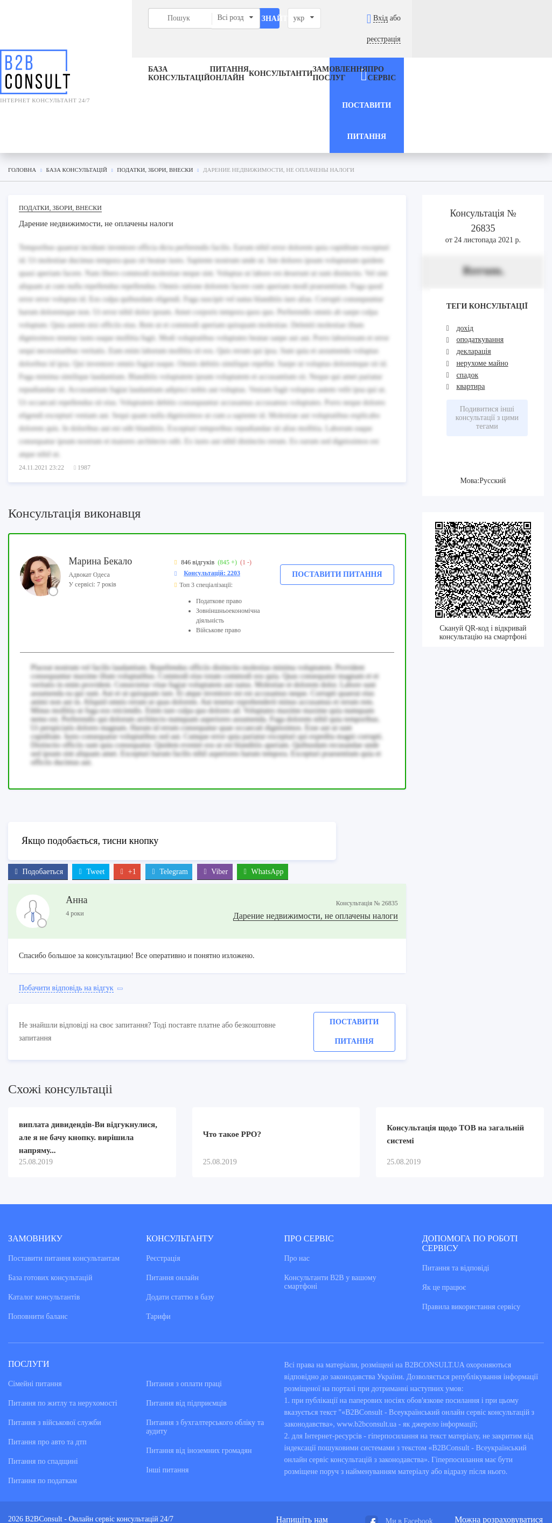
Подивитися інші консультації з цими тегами (487, 335)
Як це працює (444, 1205)
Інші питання (167, 1388)
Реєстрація (163, 1176)
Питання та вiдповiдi (456, 1186)
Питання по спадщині (43, 1379)
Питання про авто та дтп (47, 1360)
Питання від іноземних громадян (198, 1369)
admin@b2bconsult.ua (310, 1447)
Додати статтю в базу (180, 1215)
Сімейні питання (35, 1302)
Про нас (297, 1176)
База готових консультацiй (50, 1196)
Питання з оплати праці (184, 1302)
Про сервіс (370, 53)
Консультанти (256, 53)
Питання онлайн (191, 53)
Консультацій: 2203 (212, 490)
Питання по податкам (42, 1399)
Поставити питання (337, 491)
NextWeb (83, 1474)
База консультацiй (133, 53)
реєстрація (522, 18)
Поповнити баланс (38, 1235)
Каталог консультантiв (44, 1215)
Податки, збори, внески (60, 125)
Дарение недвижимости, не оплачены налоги (315, 833)
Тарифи (158, 1235)
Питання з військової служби (54, 1341)
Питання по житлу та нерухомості (62, 1321)
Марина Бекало (100, 478)
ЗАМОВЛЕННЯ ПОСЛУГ (315, 53)
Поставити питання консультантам (64, 1176)
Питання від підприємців (186, 1321)
